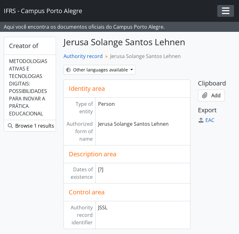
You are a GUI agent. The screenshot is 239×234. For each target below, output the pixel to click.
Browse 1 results (31, 125)
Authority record (83, 56)
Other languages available (97, 70)
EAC (206, 120)
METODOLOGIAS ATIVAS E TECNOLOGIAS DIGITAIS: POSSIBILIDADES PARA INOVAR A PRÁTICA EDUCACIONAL (28, 87)
